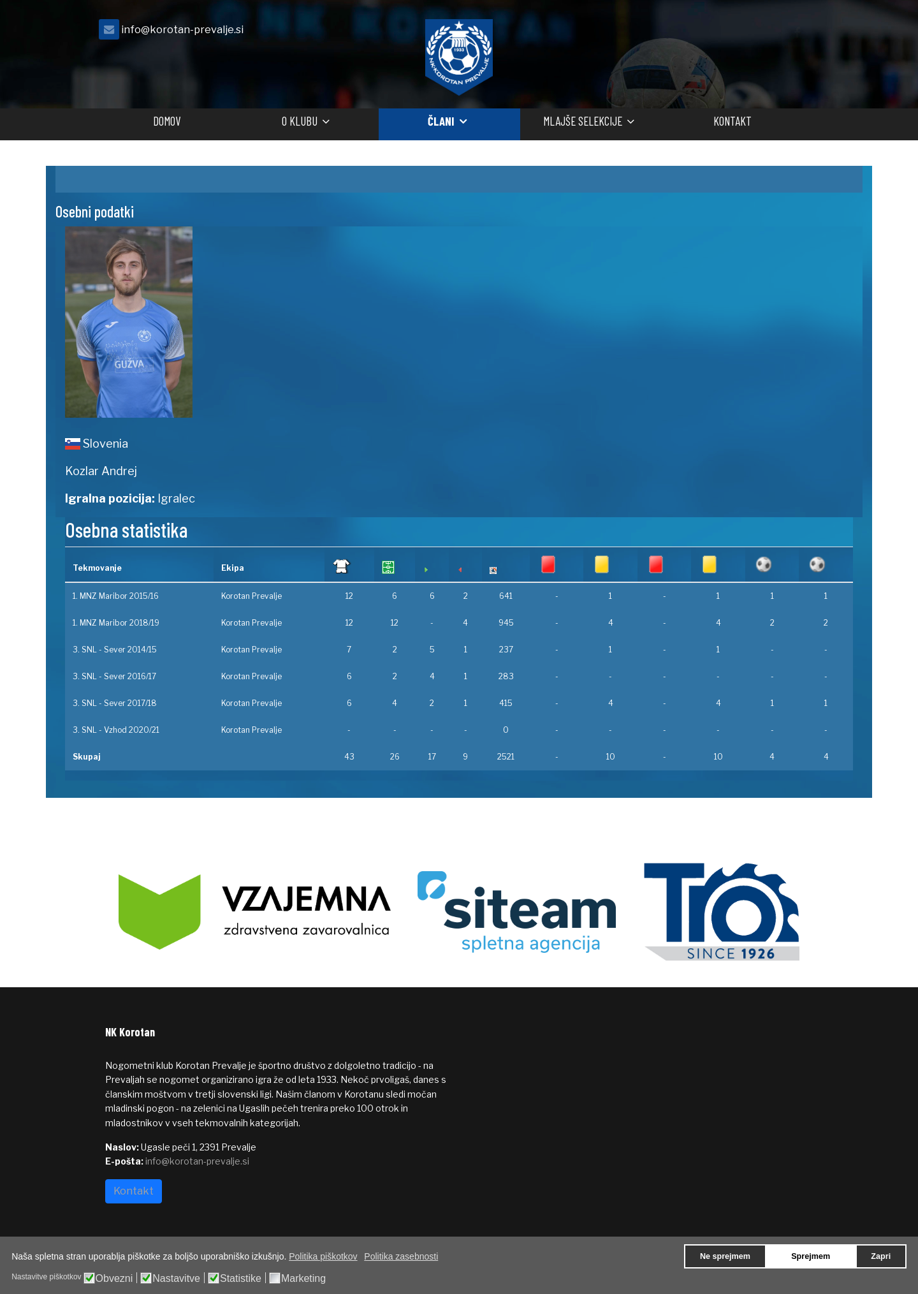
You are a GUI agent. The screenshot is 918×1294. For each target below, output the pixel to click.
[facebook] (797, 33)
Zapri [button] (881, 1256)
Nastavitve (176, 1278)
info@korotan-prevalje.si (182, 29)
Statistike (240, 1278)
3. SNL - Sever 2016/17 (114, 676)
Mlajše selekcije (582, 121)
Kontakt (732, 121)
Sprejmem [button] (810, 1256)
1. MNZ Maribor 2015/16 (116, 596)
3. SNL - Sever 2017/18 (115, 703)
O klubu (299, 121)
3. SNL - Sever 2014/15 (115, 649)
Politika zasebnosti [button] (401, 1256)
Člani (441, 121)
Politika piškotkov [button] (323, 1256)
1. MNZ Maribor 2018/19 (116, 623)
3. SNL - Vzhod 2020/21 (116, 730)
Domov (166, 121)
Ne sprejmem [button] (725, 1256)
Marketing (303, 1278)
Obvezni (114, 1278)
